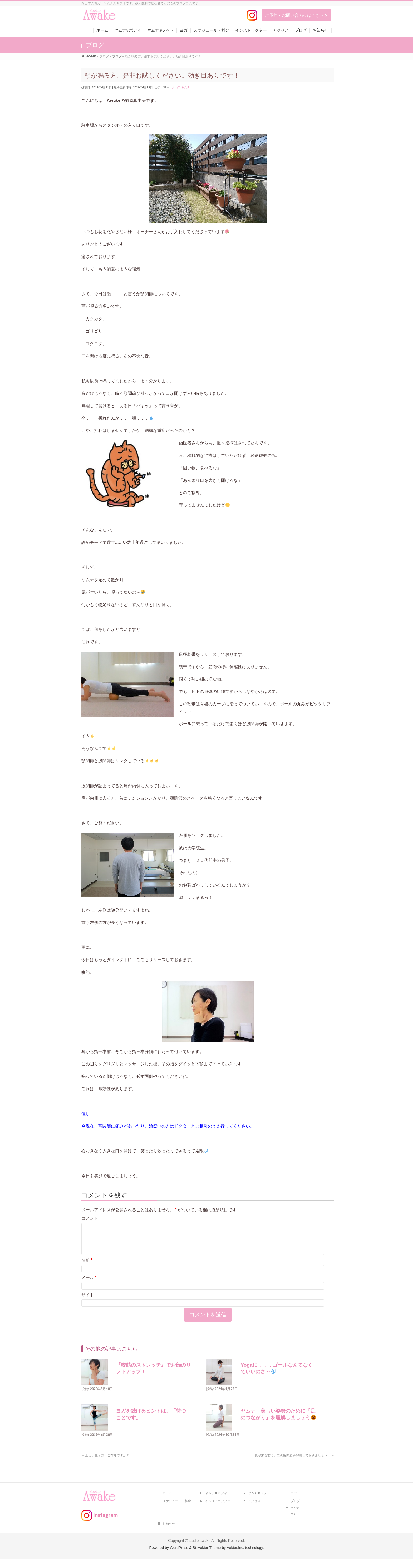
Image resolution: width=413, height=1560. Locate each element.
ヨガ (294, 1494)
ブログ (175, 87)
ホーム (167, 1494)
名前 (86, 1266)
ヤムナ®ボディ (216, 1494)
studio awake (199, 1541)
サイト (87, 1300)
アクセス (254, 1502)
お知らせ (169, 1524)
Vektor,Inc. (235, 1548)
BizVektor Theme (207, 1548)
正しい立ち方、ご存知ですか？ (105, 1462)
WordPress (179, 1548)
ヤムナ (185, 87)
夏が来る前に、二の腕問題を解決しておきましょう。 (294, 1462)
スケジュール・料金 (177, 1502)
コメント (89, 1218)
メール (89, 1283)
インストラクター (217, 1502)
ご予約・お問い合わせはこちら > (296, 15)
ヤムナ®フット (259, 1494)
